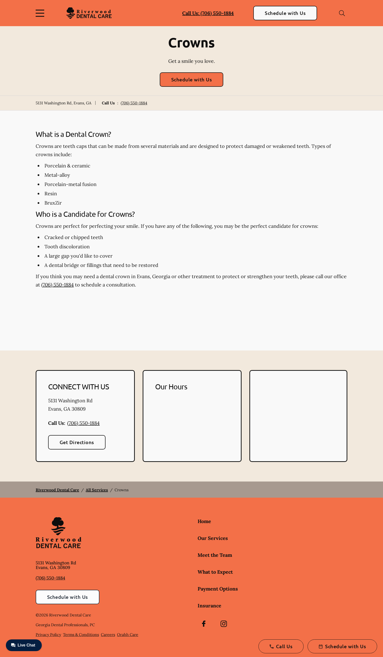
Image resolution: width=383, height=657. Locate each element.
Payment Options (218, 589)
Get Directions (77, 442)
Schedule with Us (285, 13)
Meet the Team (215, 555)
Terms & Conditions (81, 634)
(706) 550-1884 (134, 102)
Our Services (213, 538)
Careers (108, 634)
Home (204, 521)
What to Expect (215, 572)
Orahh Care (127, 634)
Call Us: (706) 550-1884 (208, 13)
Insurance (209, 605)
